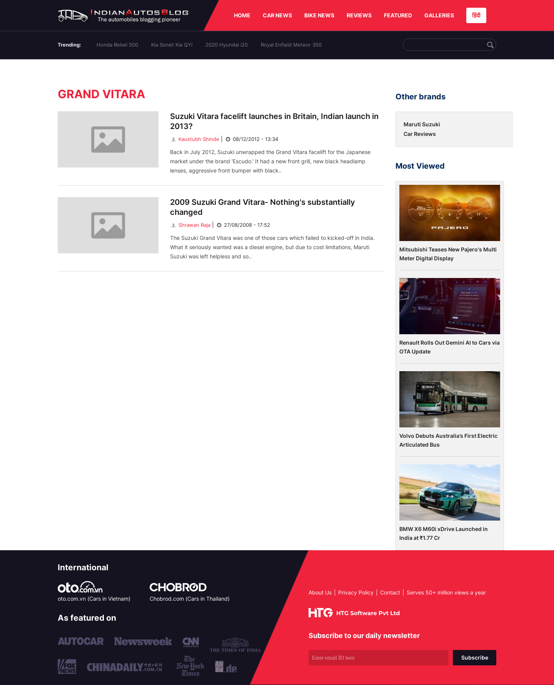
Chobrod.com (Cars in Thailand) (190, 598)
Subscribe (474, 657)
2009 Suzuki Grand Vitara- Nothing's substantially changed (262, 207)
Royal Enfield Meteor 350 (291, 45)
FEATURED (398, 15)
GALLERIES (439, 15)
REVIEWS (359, 15)
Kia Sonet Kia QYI (171, 45)
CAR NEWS (277, 15)
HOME (242, 15)
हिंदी (476, 15)
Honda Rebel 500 (117, 45)
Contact (390, 592)
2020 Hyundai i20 (226, 45)
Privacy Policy (356, 592)
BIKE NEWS (319, 15)
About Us (320, 592)
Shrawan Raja (190, 225)
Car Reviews (420, 134)
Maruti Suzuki (422, 124)
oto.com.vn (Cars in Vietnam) (94, 598)
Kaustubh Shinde (194, 139)
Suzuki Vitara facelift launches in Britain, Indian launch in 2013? (274, 121)
